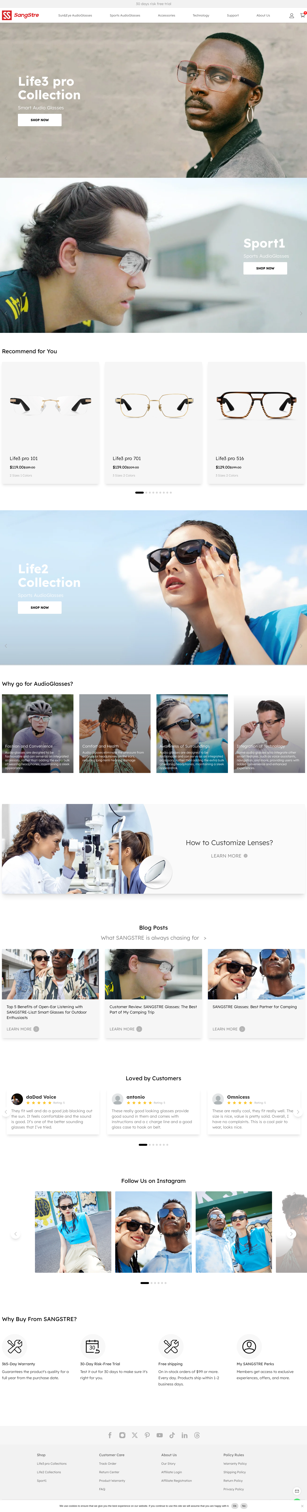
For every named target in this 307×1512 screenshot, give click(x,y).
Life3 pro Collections (52, 1463)
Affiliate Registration (176, 1481)
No (244, 1505)
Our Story (168, 1463)
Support (233, 15)
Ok (234, 1505)
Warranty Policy (235, 1463)
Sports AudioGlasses (125, 15)
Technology (201, 15)
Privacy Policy (233, 1489)
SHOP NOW (40, 120)
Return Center (109, 1472)
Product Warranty (112, 1481)
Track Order (107, 1463)
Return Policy (233, 1481)
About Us (263, 15)
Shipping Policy (234, 1472)
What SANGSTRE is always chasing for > (153, 937)
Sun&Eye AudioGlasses (75, 15)
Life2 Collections (49, 1472)
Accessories (166, 15)
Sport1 (41, 1481)
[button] (139, 493)
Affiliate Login (171, 1472)
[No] (302, 1506)
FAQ (102, 1489)
